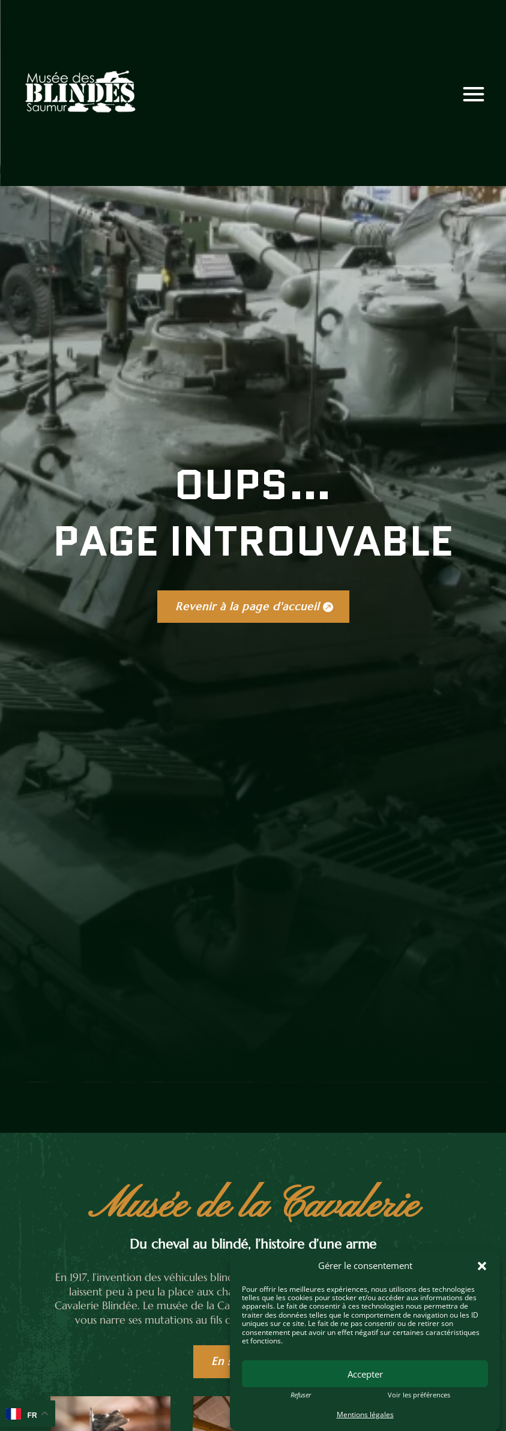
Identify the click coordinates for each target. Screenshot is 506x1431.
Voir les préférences (419, 1395)
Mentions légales (365, 1414)
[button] (482, 1266)
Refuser (301, 1395)
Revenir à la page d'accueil (247, 606)
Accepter (365, 1374)
